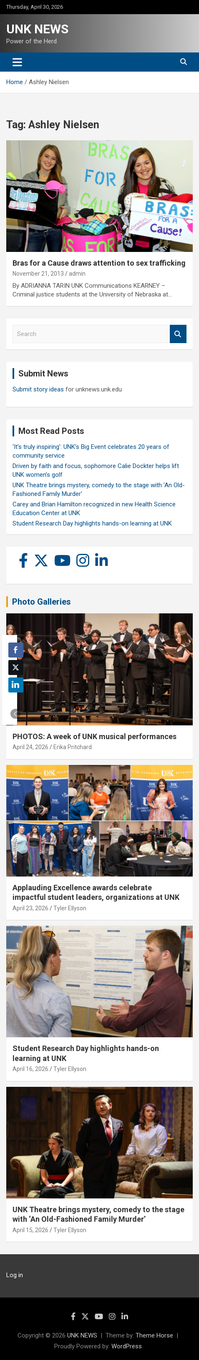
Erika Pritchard (72, 747)
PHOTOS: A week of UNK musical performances (94, 736)
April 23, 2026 (30, 908)
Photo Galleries (41, 602)
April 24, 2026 (30, 747)
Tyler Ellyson (69, 908)
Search (178, 334)
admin (77, 273)
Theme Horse (154, 1335)
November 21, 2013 (38, 273)
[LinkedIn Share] (15, 685)
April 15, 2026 (30, 1230)
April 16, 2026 (30, 1069)
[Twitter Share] (15, 667)
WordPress (126, 1346)
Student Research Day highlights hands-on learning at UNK (92, 523)
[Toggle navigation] (17, 62)
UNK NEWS (37, 29)
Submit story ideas (38, 389)
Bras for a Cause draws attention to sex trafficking (99, 263)
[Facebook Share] (15, 650)
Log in (14, 1275)
